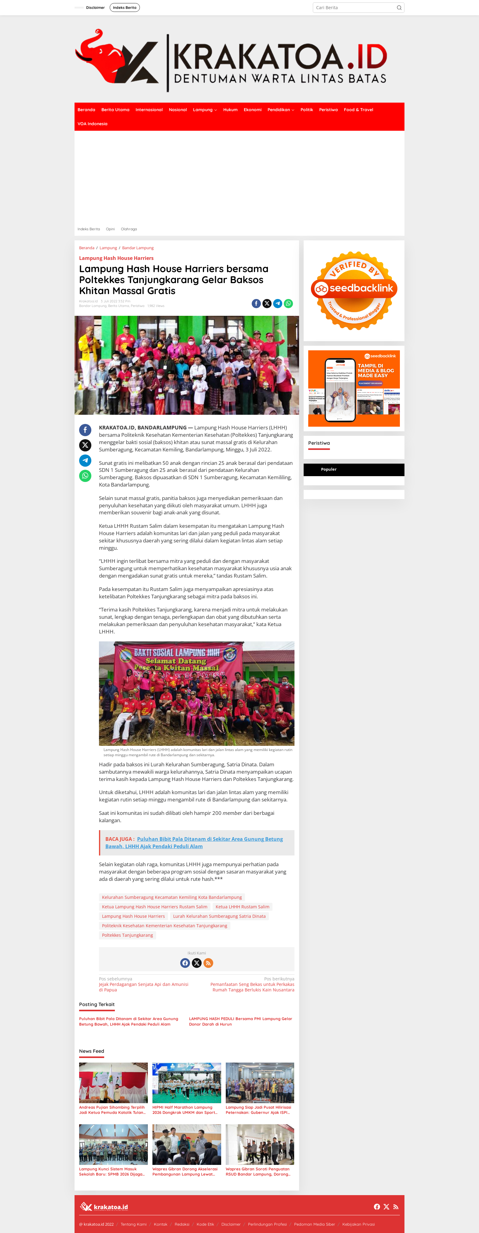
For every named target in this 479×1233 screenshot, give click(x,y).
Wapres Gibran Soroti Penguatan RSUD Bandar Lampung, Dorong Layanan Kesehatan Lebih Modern (259, 1171)
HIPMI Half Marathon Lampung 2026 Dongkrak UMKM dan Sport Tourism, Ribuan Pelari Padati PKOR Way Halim (183, 1110)
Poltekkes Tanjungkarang (127, 935)
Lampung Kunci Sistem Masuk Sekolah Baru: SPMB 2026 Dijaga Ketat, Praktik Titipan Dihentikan (110, 1171)
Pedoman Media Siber (314, 1224)
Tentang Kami (134, 1224)
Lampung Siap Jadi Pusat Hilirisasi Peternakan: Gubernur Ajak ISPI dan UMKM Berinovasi (258, 1110)
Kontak (160, 1224)
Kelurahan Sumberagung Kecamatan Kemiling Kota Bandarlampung (172, 897)
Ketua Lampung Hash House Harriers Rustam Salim (154, 907)
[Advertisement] (239, 176)
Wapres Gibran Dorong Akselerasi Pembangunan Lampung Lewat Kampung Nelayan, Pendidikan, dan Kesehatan (185, 1171)
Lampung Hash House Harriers (116, 258)
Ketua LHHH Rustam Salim (242, 907)
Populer (329, 469)
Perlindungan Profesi (267, 1224)
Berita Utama (118, 306)
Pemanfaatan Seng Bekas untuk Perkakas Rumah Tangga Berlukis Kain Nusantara (247, 984)
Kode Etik (205, 1224)
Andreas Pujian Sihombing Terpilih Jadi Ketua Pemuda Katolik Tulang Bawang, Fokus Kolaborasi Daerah (112, 1110)
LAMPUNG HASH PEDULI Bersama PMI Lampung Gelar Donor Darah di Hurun (240, 1021)
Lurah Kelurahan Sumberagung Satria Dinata (219, 916)
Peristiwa (137, 306)
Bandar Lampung (93, 306)
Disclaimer (231, 1224)
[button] (399, 7)
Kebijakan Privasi (358, 1224)
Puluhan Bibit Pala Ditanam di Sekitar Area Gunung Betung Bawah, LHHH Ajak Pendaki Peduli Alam (128, 1021)
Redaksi (182, 1224)
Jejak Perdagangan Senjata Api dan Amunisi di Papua (146, 984)
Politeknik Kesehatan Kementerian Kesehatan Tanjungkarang (164, 925)
